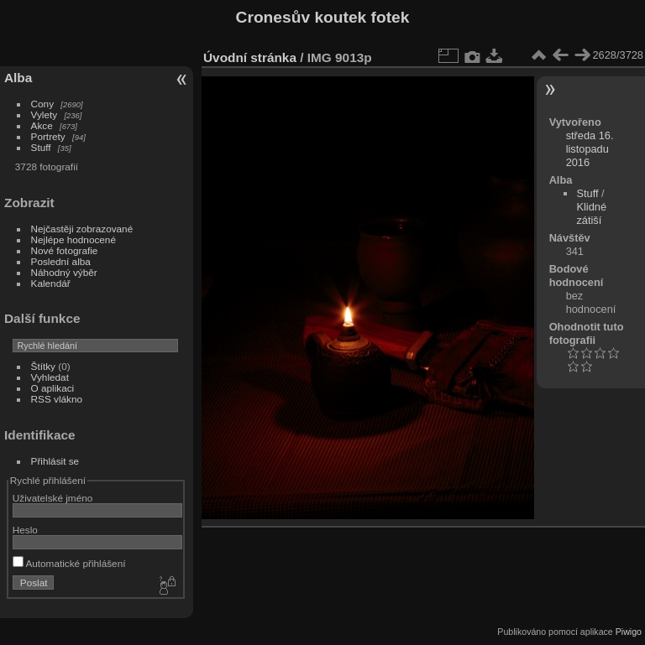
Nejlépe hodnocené (73, 239)
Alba (18, 77)
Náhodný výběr (64, 272)
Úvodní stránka (249, 57)
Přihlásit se (55, 460)
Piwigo (629, 632)
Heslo (25, 529)
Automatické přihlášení (69, 563)
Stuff (41, 147)
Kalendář (51, 283)
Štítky (43, 366)
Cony (42, 103)
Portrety (48, 136)
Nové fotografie (64, 250)
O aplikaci (53, 387)
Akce (42, 125)
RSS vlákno (56, 398)
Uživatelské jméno (52, 497)
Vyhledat (50, 377)
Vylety (44, 114)
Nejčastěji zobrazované (82, 228)
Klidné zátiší (591, 213)
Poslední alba (61, 261)
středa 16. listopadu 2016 (590, 149)
